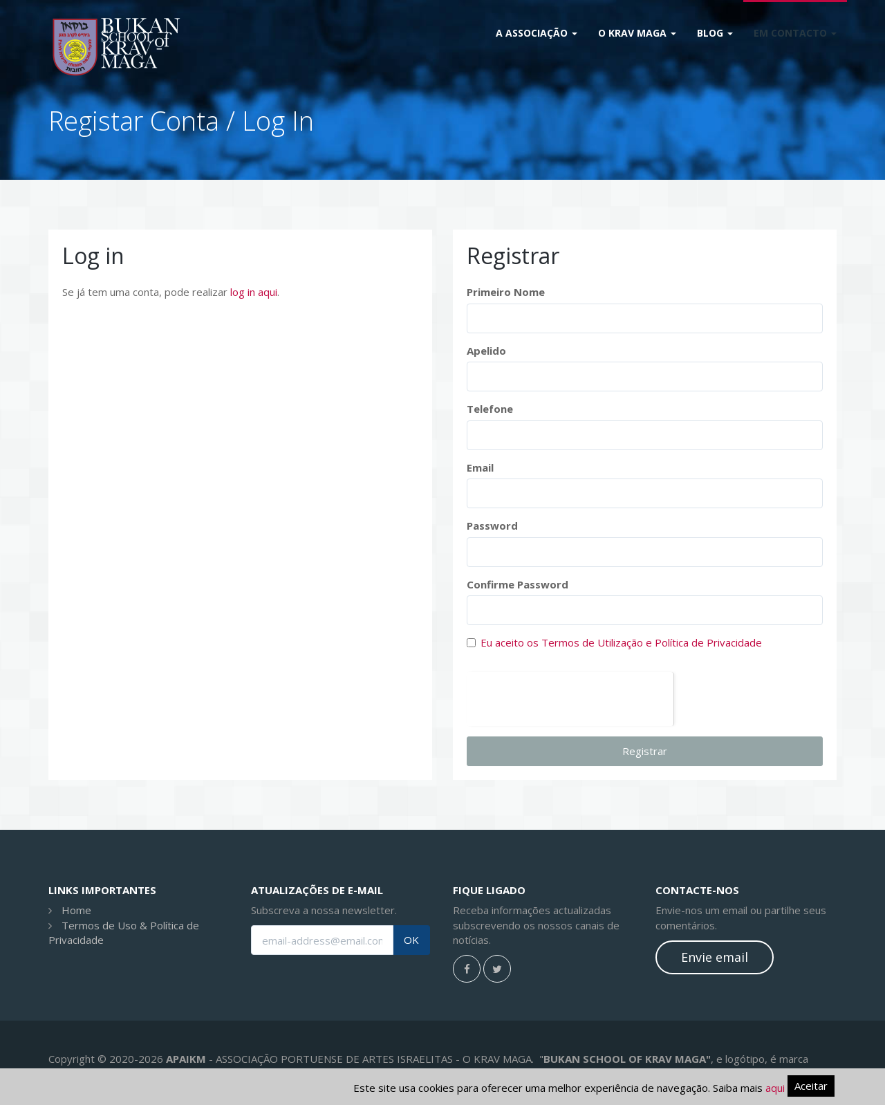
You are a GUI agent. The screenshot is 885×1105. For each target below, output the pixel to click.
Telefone (490, 409)
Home (76, 910)
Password (492, 525)
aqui (775, 1088)
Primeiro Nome (506, 292)
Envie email (714, 957)
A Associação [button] (536, 32)
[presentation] (570, 699)
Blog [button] (715, 32)
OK (411, 940)
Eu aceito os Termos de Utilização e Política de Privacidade (621, 642)
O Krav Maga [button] (637, 32)
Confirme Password (517, 584)
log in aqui (253, 292)
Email (480, 467)
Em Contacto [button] (795, 32)
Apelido (486, 351)
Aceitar (811, 1086)
